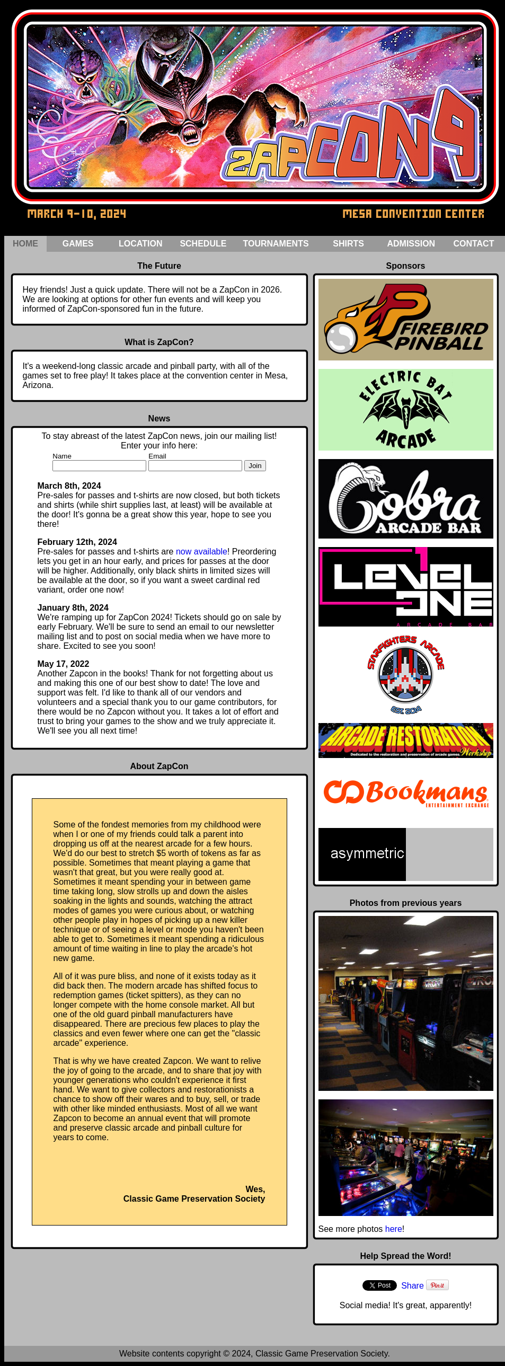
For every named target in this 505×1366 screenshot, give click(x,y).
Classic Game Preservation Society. (322, 1353)
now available (201, 551)
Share (412, 1285)
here (393, 1228)
